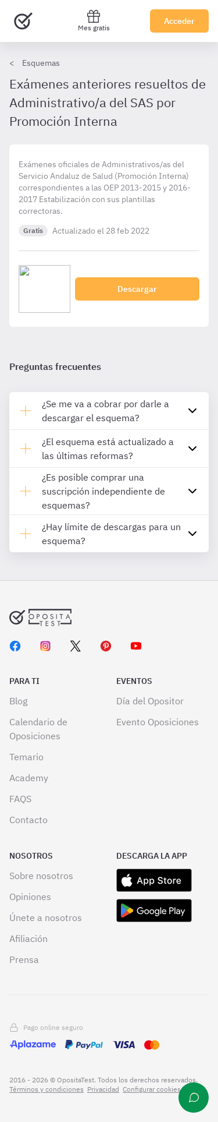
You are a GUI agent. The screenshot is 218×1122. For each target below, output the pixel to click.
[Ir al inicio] (23, 21)
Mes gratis (94, 20)
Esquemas (41, 63)
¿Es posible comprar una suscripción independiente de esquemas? (103, 491)
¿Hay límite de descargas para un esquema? (111, 533)
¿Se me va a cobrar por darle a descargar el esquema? (105, 411)
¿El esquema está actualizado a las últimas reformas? (108, 448)
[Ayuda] (193, 1097)
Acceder (179, 21)
